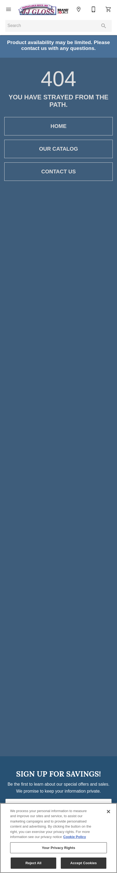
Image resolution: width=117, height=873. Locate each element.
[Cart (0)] (108, 9)
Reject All (33, 863)
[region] (58, 838)
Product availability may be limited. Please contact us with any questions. (58, 45)
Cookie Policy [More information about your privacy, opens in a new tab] (74, 837)
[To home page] (43, 9)
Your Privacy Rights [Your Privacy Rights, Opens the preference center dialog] (58, 848)
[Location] (78, 9)
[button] (8, 9)
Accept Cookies (83, 863)
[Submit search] (104, 26)
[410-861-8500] (93, 9)
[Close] (108, 811)
